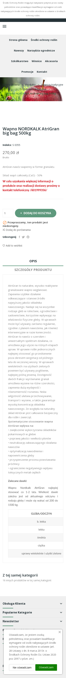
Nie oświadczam (22, 667)
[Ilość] (8, 213)
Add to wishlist (12, 245)
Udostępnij (19, 237)
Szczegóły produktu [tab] (33, 270)
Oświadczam (46, 667)
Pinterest (28, 237)
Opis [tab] (33, 261)
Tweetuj (23, 237)
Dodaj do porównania (17, 230)
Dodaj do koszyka (37, 213)
